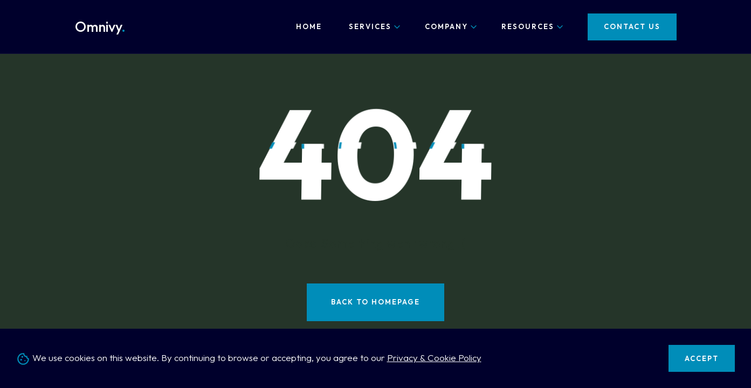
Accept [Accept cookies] (702, 358)
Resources (527, 26)
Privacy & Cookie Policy (434, 357)
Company (446, 26)
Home (309, 26)
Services (370, 26)
